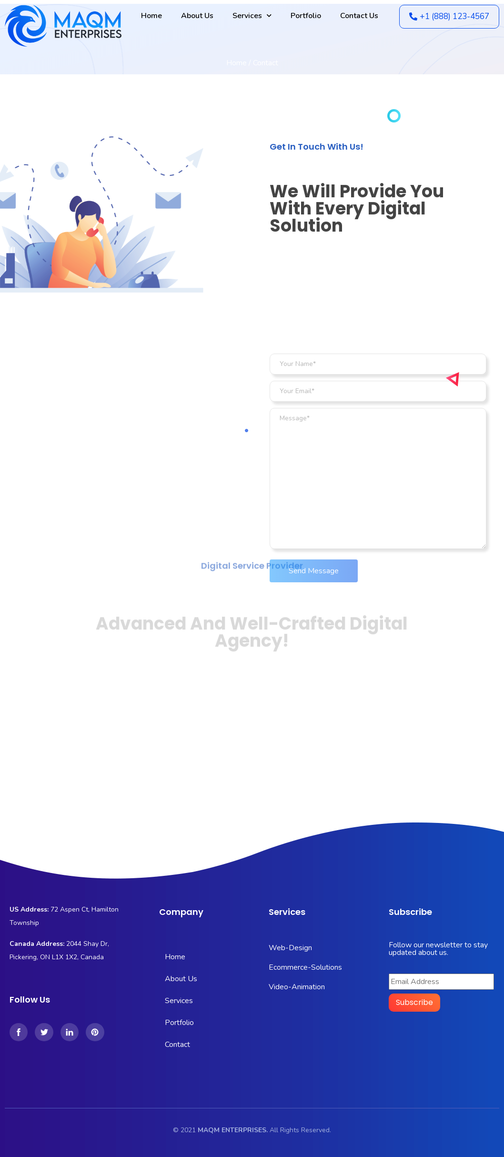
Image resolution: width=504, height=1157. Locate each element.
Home (151, 15)
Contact (177, 1044)
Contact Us (359, 15)
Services (252, 15)
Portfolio (306, 15)
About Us (197, 15)
